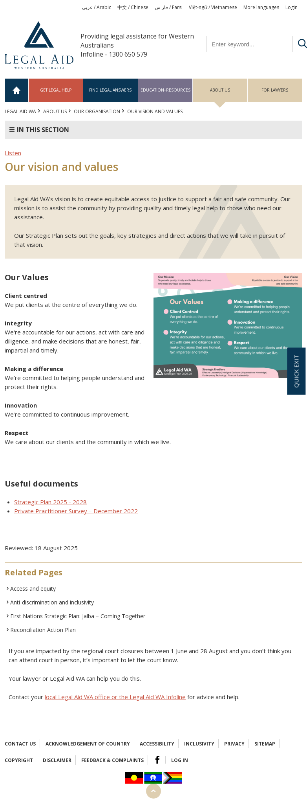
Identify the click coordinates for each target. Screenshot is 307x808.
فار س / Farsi (169, 7)
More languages (261, 7)
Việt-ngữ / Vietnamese (213, 7)
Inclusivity (199, 743)
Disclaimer (57, 760)
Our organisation (97, 111)
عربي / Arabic (96, 7)
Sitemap (264, 743)
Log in (179, 760)
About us (220, 90)
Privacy (234, 743)
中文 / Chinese (132, 7)
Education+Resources (165, 90)
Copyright (19, 760)
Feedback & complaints (112, 760)
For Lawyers (274, 90)
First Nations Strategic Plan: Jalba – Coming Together (77, 616)
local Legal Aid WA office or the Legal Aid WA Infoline (115, 697)
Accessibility (157, 743)
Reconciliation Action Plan (43, 630)
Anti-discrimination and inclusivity (52, 602)
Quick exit (296, 371)
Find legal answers (110, 90)
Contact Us (20, 743)
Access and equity (33, 588)
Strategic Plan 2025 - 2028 (50, 502)
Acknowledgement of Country (88, 743)
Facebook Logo (157, 760)
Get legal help (55, 90)
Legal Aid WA (20, 111)
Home (17, 90)
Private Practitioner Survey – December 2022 (76, 511)
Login (291, 7)
